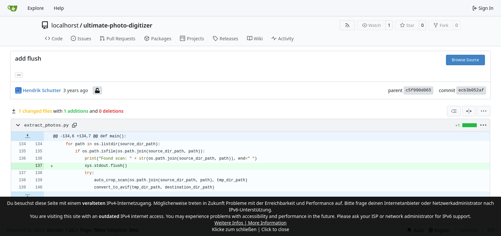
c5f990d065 (418, 90)
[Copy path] (74, 125)
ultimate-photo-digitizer (117, 25)
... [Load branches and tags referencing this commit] (19, 74)
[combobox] (454, 111)
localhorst (65, 25)
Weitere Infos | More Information (250, 223)
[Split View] (469, 111)
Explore (36, 8)
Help (59, 8)
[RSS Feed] (347, 25)
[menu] (484, 111)
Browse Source (465, 60)
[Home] (12, 8)
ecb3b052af (471, 90)
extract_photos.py (46, 125)
